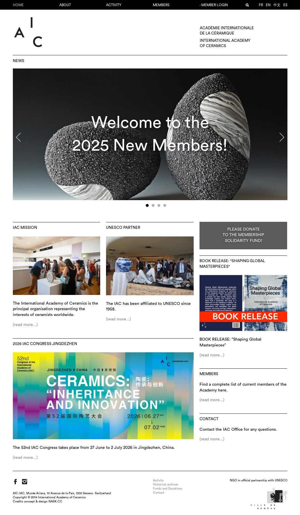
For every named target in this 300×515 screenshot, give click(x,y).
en (268, 5)
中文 (276, 5)
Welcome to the (150, 122)
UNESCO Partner (123, 228)
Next (278, 140)
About (65, 5)
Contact (209, 419)
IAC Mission (25, 228)
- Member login (214, 5)
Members (161, 5)
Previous (20, 140)
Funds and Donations (167, 488)
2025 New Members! (150, 145)
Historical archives (165, 484)
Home (18, 5)
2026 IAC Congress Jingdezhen (45, 344)
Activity (113, 5)
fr (261, 5)
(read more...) (25, 325)
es (285, 5)
